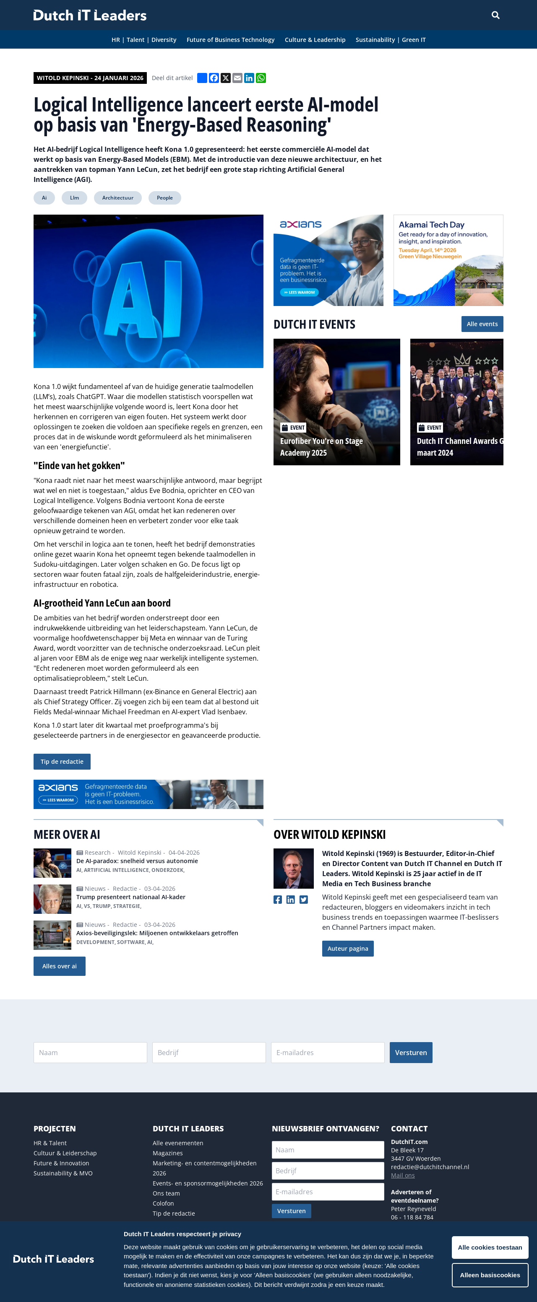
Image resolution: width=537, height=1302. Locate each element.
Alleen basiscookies (490, 1275)
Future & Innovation (61, 1163)
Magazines (168, 1153)
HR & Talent (50, 1143)
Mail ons (403, 1175)
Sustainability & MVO (63, 1173)
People (165, 197)
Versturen (411, 1052)
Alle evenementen (178, 1143)
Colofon (163, 1203)
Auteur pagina (348, 948)
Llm (74, 197)
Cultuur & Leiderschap (65, 1153)
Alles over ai (59, 966)
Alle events (482, 324)
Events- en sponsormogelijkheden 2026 (208, 1183)
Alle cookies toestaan (490, 1247)
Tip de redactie (62, 761)
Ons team (166, 1193)
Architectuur (117, 197)
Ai (44, 197)
